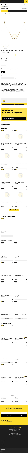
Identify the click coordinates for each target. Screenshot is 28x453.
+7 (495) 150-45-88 (4, 8)
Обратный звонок (24, 8)
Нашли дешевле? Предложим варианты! (10, 69)
